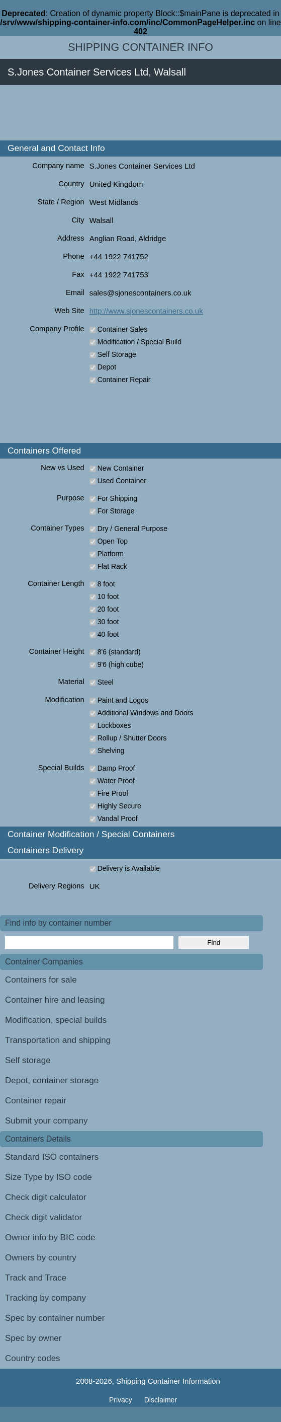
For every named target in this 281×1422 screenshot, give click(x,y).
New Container (121, 468)
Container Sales (123, 329)
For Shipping (117, 498)
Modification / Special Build (139, 342)
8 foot (106, 584)
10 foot (108, 596)
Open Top (113, 541)
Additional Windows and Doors (146, 713)
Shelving (111, 750)
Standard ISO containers (52, 1157)
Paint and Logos (123, 700)
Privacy (121, 1400)
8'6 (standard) (119, 652)
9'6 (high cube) (121, 664)
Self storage (28, 1060)
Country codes (32, 1358)
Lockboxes (114, 725)
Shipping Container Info (140, 47)
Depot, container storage (52, 1080)
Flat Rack (112, 566)
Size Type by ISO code (48, 1177)
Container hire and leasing (55, 1000)
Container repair (35, 1100)
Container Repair (124, 380)
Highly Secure (119, 806)
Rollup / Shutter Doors (132, 738)
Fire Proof (113, 793)
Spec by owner (33, 1338)
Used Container (122, 481)
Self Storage (117, 354)
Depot (107, 367)
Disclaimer (160, 1400)
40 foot (108, 634)
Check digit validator (43, 1217)
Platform (111, 554)
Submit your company (46, 1121)
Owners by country (40, 1257)
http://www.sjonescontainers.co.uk (146, 311)
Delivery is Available (129, 868)
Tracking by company (45, 1298)
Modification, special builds (56, 1020)
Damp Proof (116, 768)
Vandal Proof (118, 818)
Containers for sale (41, 980)
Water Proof (116, 781)
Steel (106, 682)
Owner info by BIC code (50, 1237)
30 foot (108, 622)
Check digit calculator (45, 1197)
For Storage (116, 511)
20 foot (108, 609)
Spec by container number (55, 1318)
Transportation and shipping (58, 1040)
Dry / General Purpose (132, 529)
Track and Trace (35, 1278)
